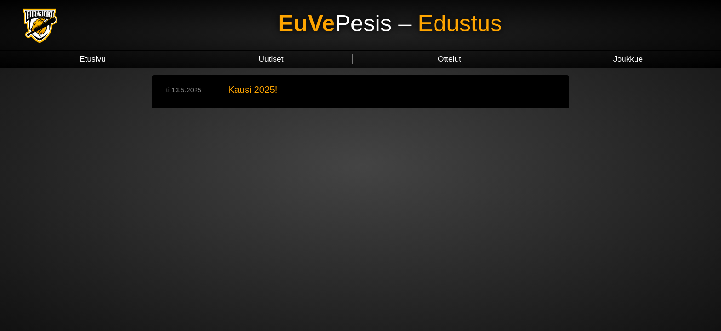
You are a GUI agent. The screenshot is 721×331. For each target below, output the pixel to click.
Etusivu (93, 58)
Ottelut (449, 58)
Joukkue (628, 58)
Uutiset (271, 58)
